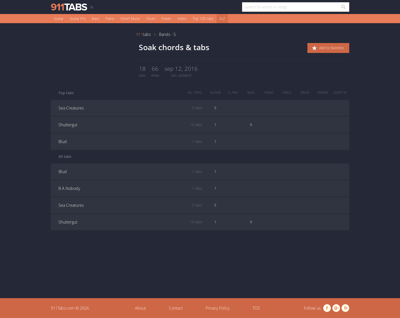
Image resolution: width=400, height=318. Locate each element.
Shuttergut (130, 125)
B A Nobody (130, 188)
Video (182, 18)
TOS (256, 308)
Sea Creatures (130, 108)
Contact (176, 308)
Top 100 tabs (203, 18)
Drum (150, 18)
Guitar (59, 18)
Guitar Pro (78, 18)
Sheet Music (130, 18)
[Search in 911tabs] (343, 7)
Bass (95, 18)
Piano (110, 18)
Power (166, 18)
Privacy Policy (218, 308)
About (140, 308)
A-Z (222, 18)
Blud (130, 142)
